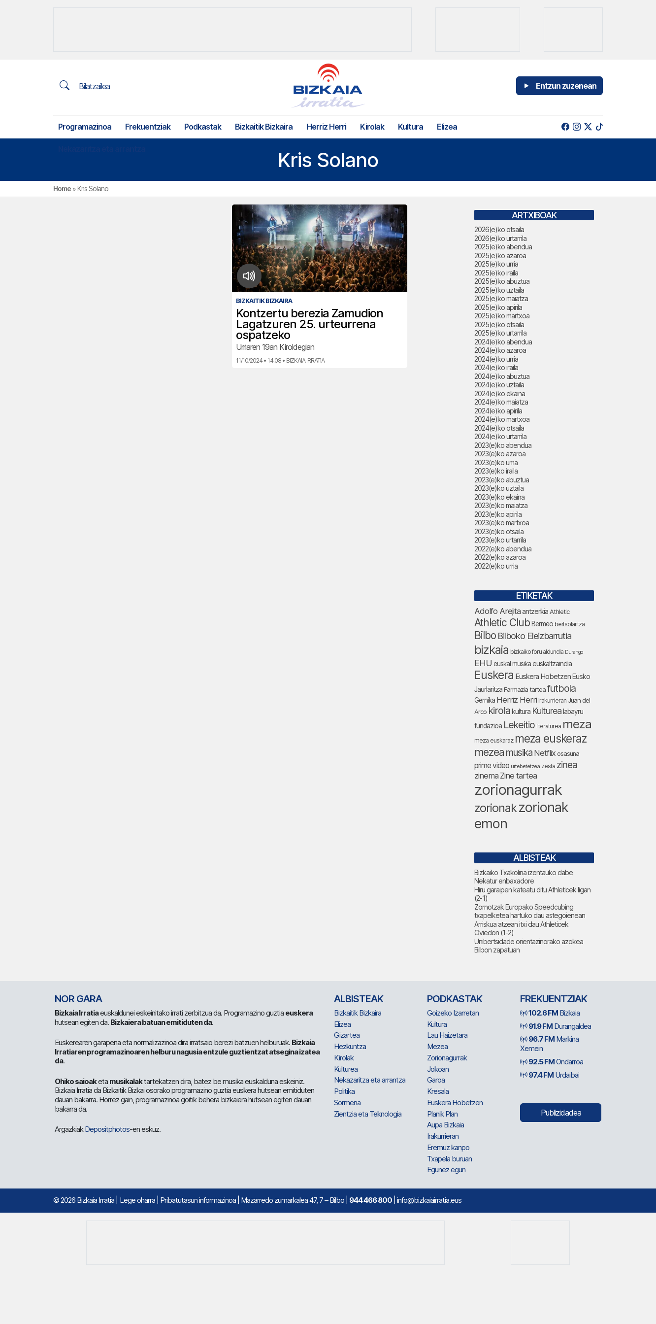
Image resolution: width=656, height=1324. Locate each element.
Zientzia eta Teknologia (367, 1114)
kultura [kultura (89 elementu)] (521, 711)
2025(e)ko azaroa (500, 255)
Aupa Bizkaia (445, 1124)
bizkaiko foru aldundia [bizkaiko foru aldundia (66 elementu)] (536, 651)
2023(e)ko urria (496, 462)
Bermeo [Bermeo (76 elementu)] (542, 624)
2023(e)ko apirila (498, 514)
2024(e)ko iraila (496, 367)
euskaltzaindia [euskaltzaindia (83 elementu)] (552, 663)
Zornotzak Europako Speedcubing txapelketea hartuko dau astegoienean (529, 911)
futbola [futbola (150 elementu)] (561, 688)
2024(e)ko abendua (503, 342)
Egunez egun (446, 1169)
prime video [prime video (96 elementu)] (491, 765)
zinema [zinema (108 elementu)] (486, 776)
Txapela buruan (449, 1158)
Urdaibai (549, 1075)
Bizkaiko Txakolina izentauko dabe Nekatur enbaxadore (523, 876)
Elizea (447, 127)
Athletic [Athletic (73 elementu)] (559, 611)
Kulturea (346, 1069)
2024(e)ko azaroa (500, 350)
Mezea (437, 1046)
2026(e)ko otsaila (499, 229)
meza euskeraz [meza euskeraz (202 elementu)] (551, 738)
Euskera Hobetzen (455, 1102)
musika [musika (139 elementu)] (519, 752)
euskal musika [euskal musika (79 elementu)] (512, 664)
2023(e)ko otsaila (499, 531)
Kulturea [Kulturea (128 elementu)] (546, 710)
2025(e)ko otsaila (499, 324)
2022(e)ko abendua (502, 548)
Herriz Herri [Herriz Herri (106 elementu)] (516, 700)
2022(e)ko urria (496, 566)
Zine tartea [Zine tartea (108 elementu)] (518, 776)
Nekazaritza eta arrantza (101, 149)
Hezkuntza (350, 1046)
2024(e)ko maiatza (501, 402)
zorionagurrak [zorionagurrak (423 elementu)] (518, 789)
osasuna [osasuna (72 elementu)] (568, 753)
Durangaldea (555, 1026)
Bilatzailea (85, 86)
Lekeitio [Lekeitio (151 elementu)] (519, 725)
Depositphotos (107, 1129)
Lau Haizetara (447, 1035)
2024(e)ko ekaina (499, 393)
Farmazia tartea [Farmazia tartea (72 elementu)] (525, 689)
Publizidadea (561, 1113)
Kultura (410, 127)
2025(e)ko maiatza (501, 298)
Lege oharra (137, 1200)
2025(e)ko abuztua (501, 281)
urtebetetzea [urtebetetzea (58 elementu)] (525, 766)
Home (62, 188)
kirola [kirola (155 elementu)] (499, 710)
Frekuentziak (147, 127)
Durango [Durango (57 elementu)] (574, 652)
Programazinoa (84, 127)
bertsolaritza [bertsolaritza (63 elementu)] (570, 624)
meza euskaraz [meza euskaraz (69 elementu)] (493, 740)
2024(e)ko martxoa (501, 419)
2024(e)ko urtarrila (500, 436)
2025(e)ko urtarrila (500, 333)
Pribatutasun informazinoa (198, 1200)
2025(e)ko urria (496, 264)
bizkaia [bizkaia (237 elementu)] (491, 650)
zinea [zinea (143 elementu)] (567, 765)
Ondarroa (551, 1061)
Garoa (436, 1080)
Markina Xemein (549, 1043)
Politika (344, 1091)
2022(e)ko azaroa (499, 557)
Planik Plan (442, 1114)
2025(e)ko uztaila (499, 290)
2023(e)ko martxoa (501, 522)
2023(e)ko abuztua (501, 479)
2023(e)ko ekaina (499, 497)
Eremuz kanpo (448, 1147)
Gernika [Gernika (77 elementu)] (484, 700)
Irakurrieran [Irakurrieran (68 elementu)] (552, 700)
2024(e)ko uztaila (499, 384)
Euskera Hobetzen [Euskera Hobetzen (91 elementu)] (543, 676)
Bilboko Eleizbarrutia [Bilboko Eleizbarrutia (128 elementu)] (534, 635)
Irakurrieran (443, 1136)
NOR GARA (78, 999)
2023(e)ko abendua (502, 445)
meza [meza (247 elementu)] (576, 724)
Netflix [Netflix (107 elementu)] (545, 753)
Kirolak (372, 127)
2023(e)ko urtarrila (500, 540)
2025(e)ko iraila (496, 273)
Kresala (438, 1091)
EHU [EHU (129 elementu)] (483, 662)
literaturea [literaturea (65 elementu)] (548, 726)
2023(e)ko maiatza (500, 505)
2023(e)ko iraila (496, 471)
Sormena (347, 1102)
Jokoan (438, 1069)
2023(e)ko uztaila (499, 488)
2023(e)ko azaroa (499, 453)
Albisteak (358, 999)
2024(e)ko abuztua (501, 376)
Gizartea (347, 1035)
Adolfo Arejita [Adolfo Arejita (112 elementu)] (497, 611)
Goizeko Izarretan (453, 1013)
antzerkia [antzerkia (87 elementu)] (535, 611)
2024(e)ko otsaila (499, 428)
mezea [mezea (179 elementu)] (489, 752)
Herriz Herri (326, 127)
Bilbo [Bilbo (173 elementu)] (485, 635)
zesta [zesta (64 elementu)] (548, 766)
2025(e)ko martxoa (501, 315)
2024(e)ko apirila (498, 411)
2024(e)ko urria (496, 359)
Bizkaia (550, 1013)
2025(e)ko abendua (503, 246)
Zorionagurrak (447, 1057)
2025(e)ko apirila (498, 307)
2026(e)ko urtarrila (500, 238)
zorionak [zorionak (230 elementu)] (495, 808)
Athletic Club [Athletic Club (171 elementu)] (502, 622)
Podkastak (202, 127)
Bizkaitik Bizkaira (264, 127)
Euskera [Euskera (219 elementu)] (494, 675)
